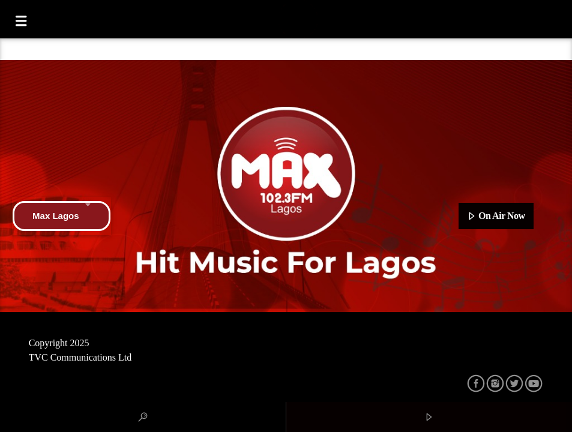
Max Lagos (61, 216)
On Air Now (496, 217)
